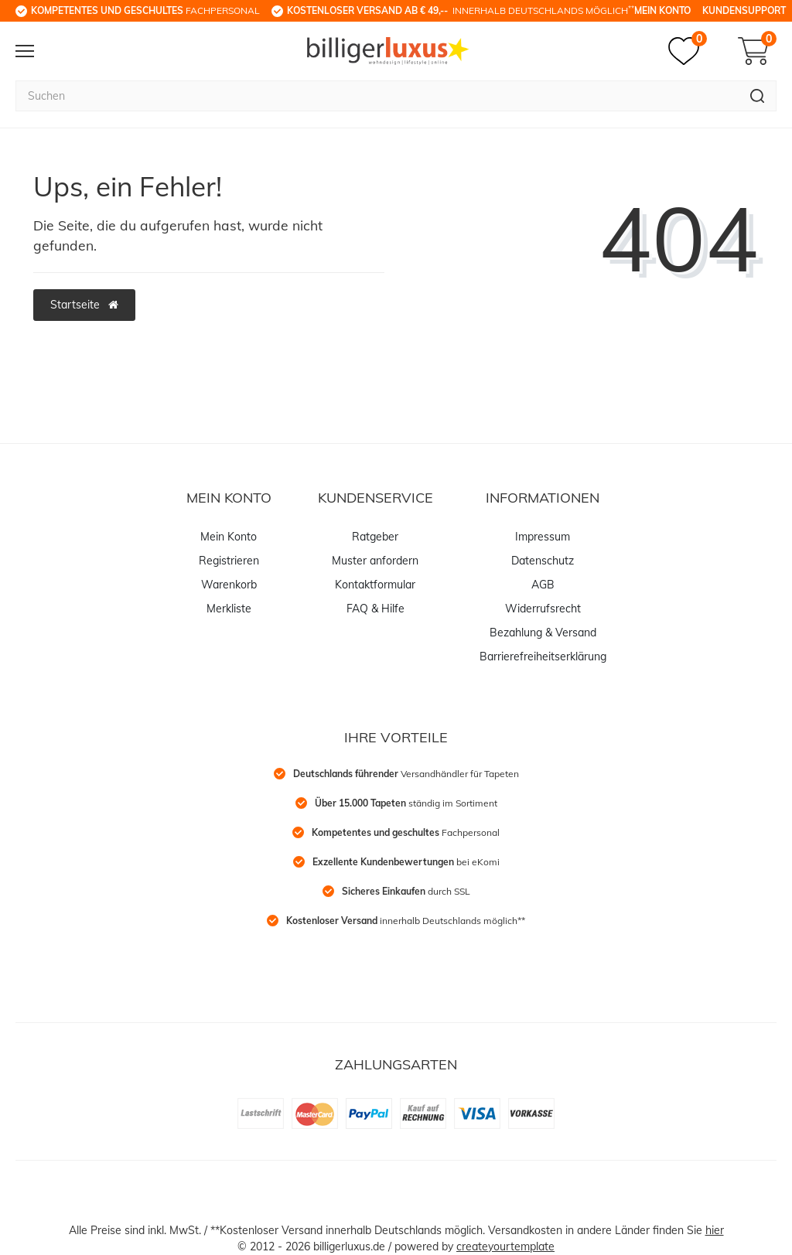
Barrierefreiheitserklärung (543, 656)
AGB (543, 585)
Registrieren (229, 561)
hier (714, 1230)
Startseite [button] (84, 305)
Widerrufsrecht (543, 609)
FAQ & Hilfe (375, 609)
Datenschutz (542, 561)
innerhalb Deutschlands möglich (460, 10)
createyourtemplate (505, 1246)
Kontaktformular (375, 585)
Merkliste (229, 609)
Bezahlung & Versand (543, 632)
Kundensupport (744, 10)
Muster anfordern (375, 561)
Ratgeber (375, 537)
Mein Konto (662, 10)
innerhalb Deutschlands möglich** (405, 920)
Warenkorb (229, 585)
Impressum (542, 537)
